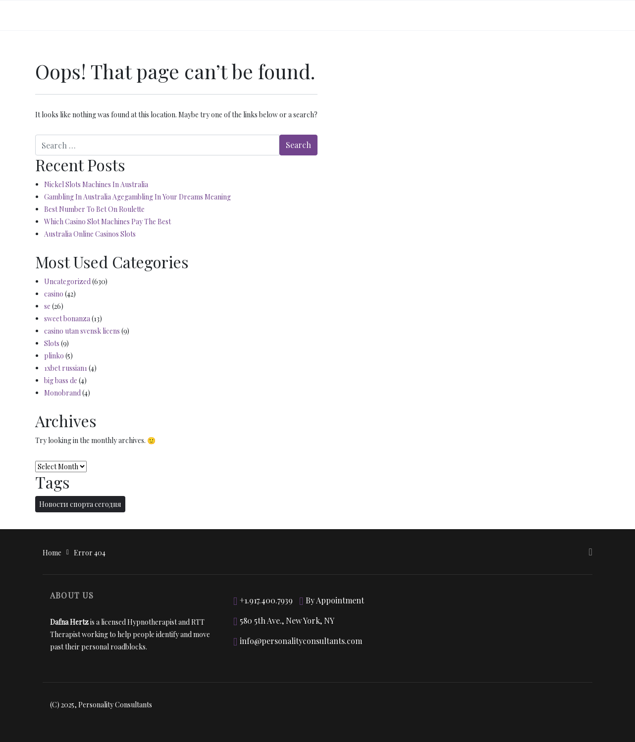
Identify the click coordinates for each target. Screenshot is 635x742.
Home (52, 552)
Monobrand (62, 392)
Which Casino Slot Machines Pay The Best (107, 221)
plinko (54, 355)
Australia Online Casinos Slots (90, 234)
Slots (51, 343)
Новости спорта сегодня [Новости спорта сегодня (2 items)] (80, 504)
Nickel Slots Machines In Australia (96, 184)
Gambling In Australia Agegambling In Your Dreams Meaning (137, 196)
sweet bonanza (67, 318)
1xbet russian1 (65, 368)
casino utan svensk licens (82, 331)
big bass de (60, 380)
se (47, 306)
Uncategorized (67, 281)
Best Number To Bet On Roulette (94, 209)
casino (53, 293)
